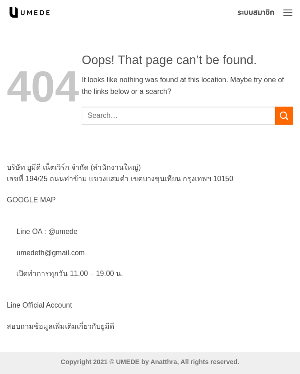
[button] (287, 12)
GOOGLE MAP (31, 200)
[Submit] (284, 115)
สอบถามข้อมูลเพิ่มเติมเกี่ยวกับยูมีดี (60, 326)
